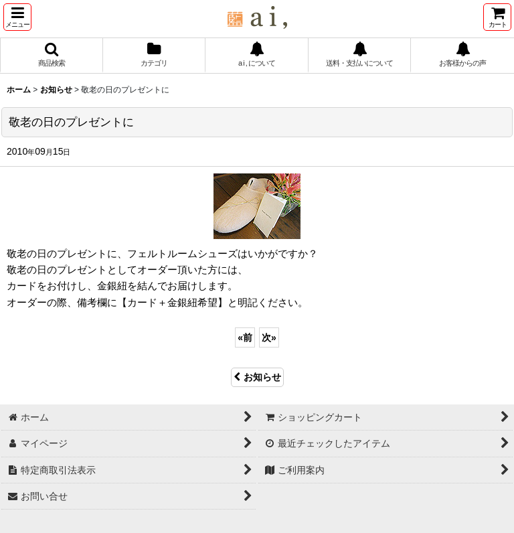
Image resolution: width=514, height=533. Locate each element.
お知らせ (257, 377)
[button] (17, 17)
